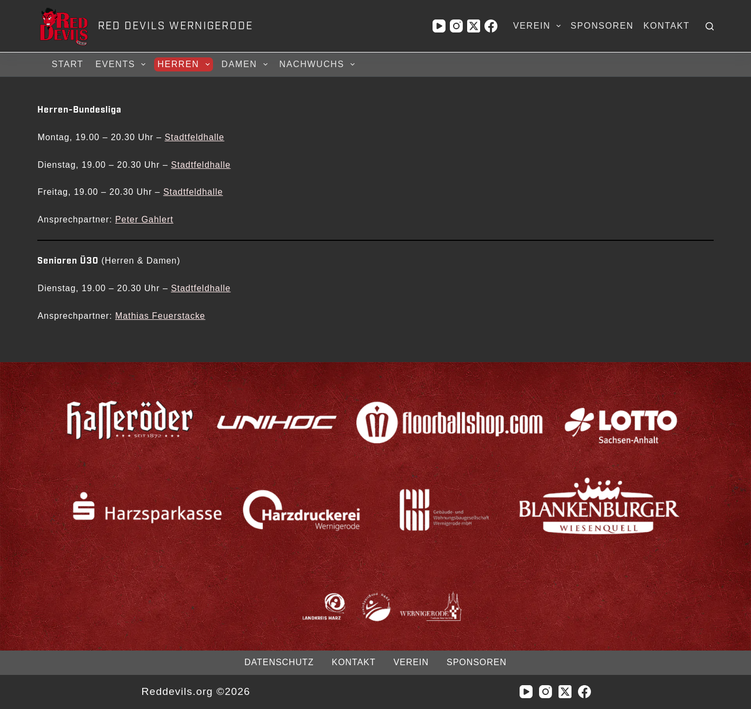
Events (122, 64)
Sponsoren (602, 25)
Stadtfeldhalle (194, 137)
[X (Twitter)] (473, 25)
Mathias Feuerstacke (160, 315)
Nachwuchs (319, 64)
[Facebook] (490, 25)
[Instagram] (456, 25)
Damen (246, 64)
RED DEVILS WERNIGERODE (175, 25)
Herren (184, 64)
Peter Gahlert (144, 219)
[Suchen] (710, 26)
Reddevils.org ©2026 (196, 691)
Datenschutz (279, 662)
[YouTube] (439, 25)
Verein (539, 25)
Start (67, 64)
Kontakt (666, 25)
